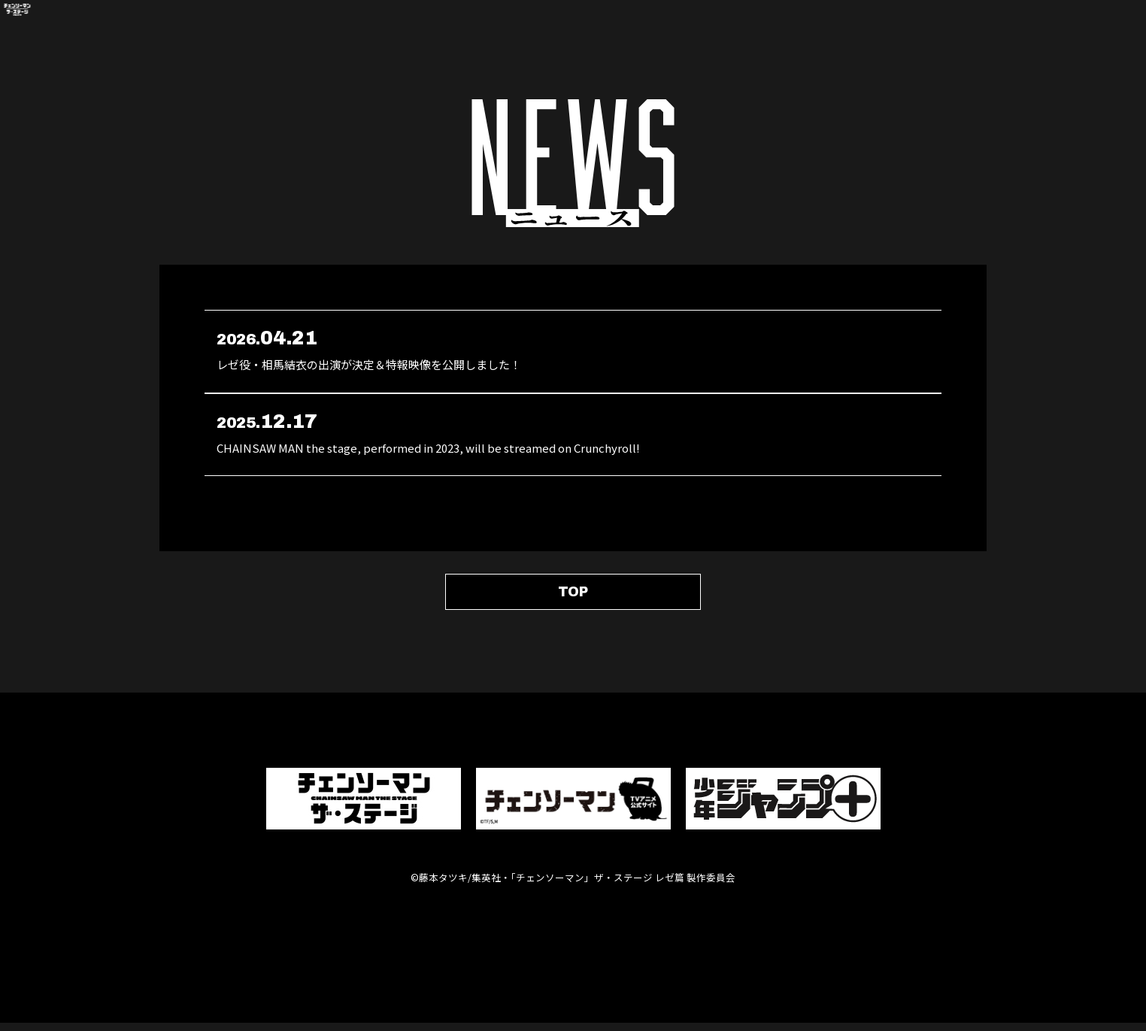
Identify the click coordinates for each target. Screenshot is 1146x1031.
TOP (573, 596)
